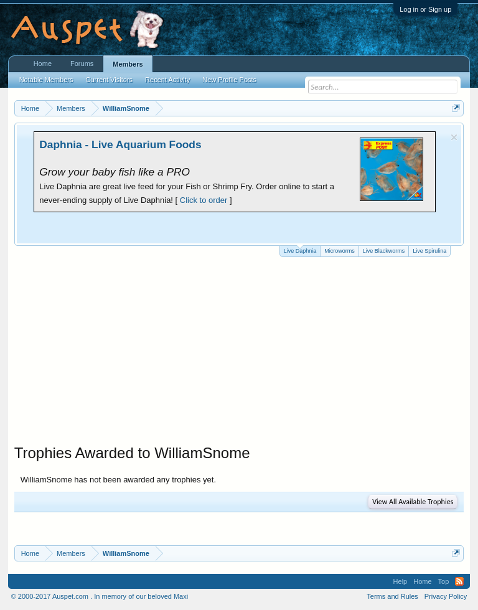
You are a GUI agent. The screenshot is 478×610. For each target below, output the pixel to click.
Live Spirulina (429, 251)
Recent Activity (167, 79)
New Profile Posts (229, 79)
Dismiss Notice (454, 137)
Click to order (204, 200)
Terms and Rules (392, 596)
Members (128, 64)
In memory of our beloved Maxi (141, 596)
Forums (81, 63)
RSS (459, 581)
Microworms (339, 251)
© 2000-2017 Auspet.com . (51, 596)
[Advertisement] (239, 350)
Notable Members (46, 79)
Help (400, 581)
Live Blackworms (384, 251)
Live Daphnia (300, 250)
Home (43, 63)
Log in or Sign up (425, 9)
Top (443, 581)
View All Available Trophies (412, 501)
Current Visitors (109, 79)
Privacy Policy (445, 596)
